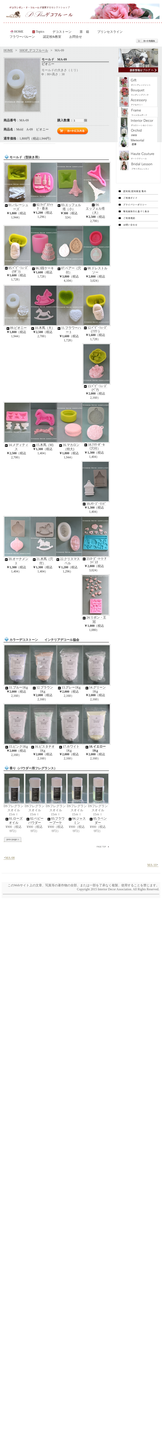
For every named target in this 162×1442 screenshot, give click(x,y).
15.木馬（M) (42, 445)
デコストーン (61, 31)
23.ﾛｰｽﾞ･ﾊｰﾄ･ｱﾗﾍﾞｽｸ (94, 560)
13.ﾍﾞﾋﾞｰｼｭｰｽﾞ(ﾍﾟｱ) (95, 387)
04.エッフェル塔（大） (95, 208)
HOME (16, 31)
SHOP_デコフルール (33, 50)
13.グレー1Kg (69, 687)
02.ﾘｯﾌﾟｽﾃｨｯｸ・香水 (42, 206)
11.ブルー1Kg (16, 687)
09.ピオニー (16, 328)
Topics (37, 31)
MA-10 (152, 865)
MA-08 (9, 858)
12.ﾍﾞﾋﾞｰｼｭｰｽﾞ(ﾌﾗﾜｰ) (95, 329)
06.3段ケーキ (42, 268)
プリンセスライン (110, 31)
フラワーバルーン (22, 36)
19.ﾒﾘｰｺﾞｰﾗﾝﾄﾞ (94, 504)
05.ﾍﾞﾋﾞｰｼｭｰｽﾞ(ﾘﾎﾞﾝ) (16, 269)
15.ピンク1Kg (16, 746)
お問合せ (75, 36)
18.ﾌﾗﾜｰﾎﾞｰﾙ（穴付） (94, 446)
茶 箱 (84, 31)
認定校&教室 (52, 36)
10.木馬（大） (42, 328)
